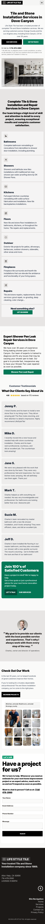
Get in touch (33, 42)
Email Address (7, 806)
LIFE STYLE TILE (14, 3)
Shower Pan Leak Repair (22, 372)
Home (40, 901)
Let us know (22, 312)
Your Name (6, 798)
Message (5, 821)
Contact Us (38, 910)
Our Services (25, 592)
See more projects (11, 695)
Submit (22, 834)
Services (39, 904)
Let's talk (11, 592)
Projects (39, 907)
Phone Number (8, 814)
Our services (11, 42)
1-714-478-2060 (15, 48)
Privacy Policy (37, 912)
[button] (41, 2)
